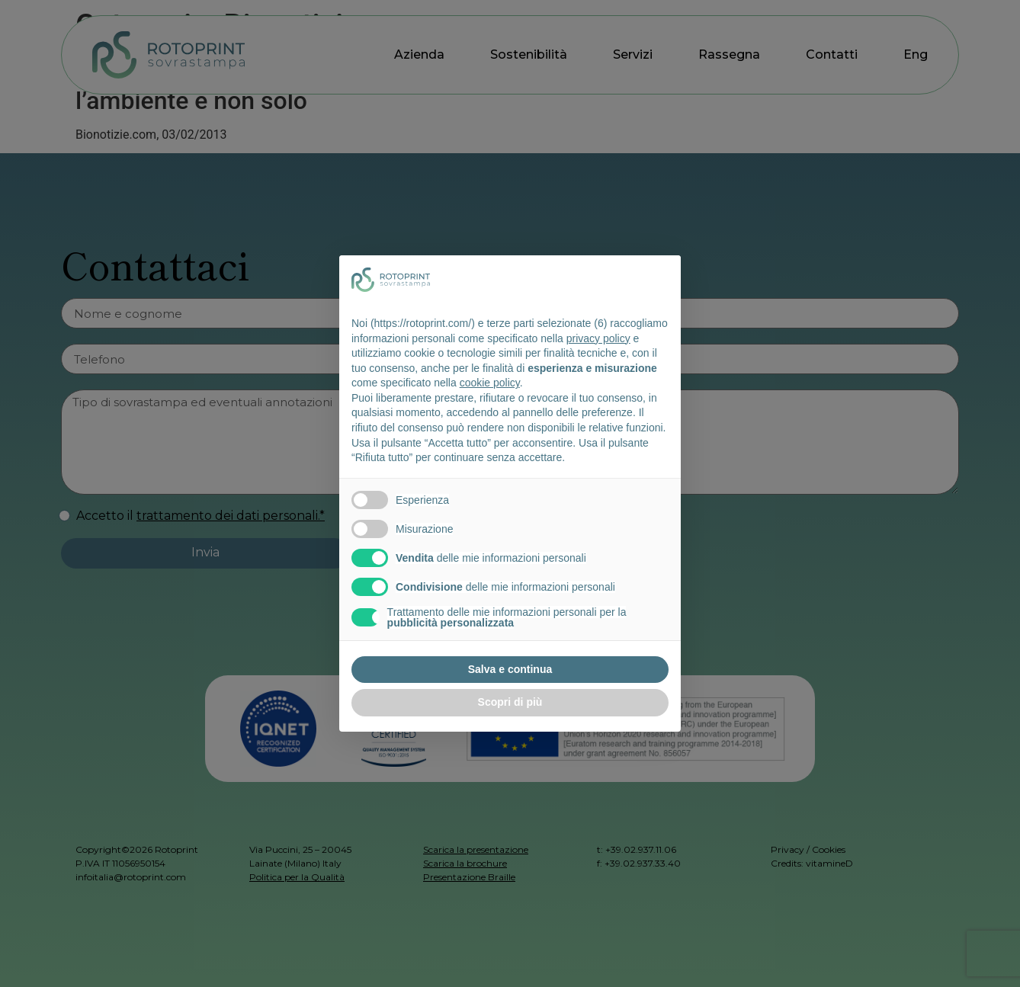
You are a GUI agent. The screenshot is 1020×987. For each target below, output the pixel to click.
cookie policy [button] (490, 383)
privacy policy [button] (598, 338)
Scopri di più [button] (510, 702)
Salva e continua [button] (510, 669)
